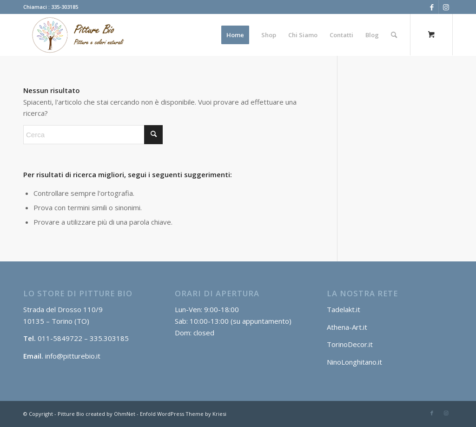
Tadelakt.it (343, 309)
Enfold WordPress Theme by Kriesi (183, 413)
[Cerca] (394, 35)
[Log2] (75, 35)
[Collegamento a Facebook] (431, 7)
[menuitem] (235, 35)
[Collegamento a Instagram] (446, 7)
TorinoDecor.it (350, 344)
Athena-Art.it (348, 327)
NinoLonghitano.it (354, 362)
